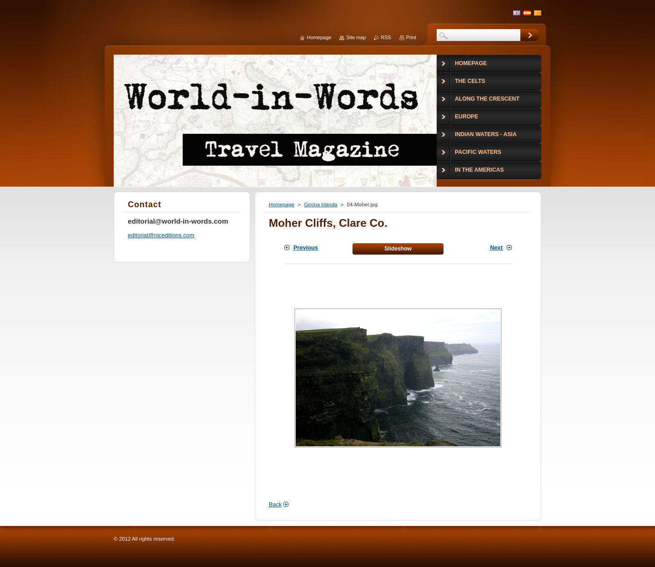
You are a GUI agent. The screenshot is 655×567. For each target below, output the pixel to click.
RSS (386, 37)
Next (496, 247)
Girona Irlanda (320, 204)
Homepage (281, 204)
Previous (305, 247)
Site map (356, 37)
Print (411, 37)
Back (275, 504)
